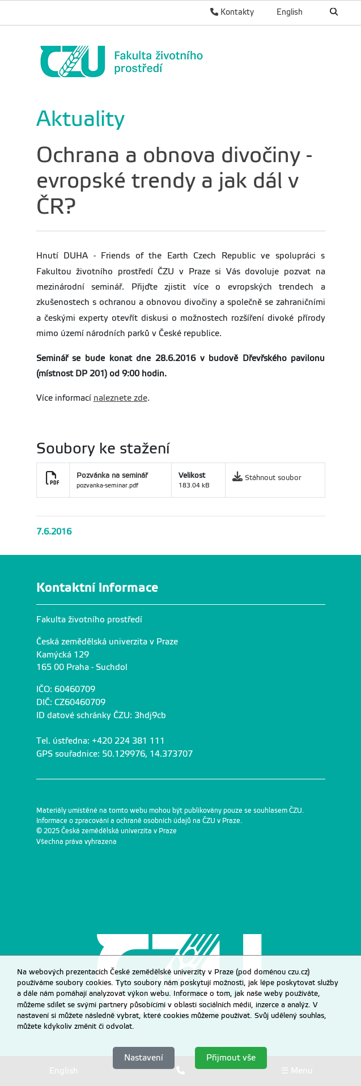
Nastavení (143, 1057)
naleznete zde (120, 397)
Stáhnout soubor (273, 477)
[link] (178, 61)
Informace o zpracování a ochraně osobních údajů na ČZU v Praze (138, 821)
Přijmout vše (231, 1057)
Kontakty (232, 11)
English (290, 11)
